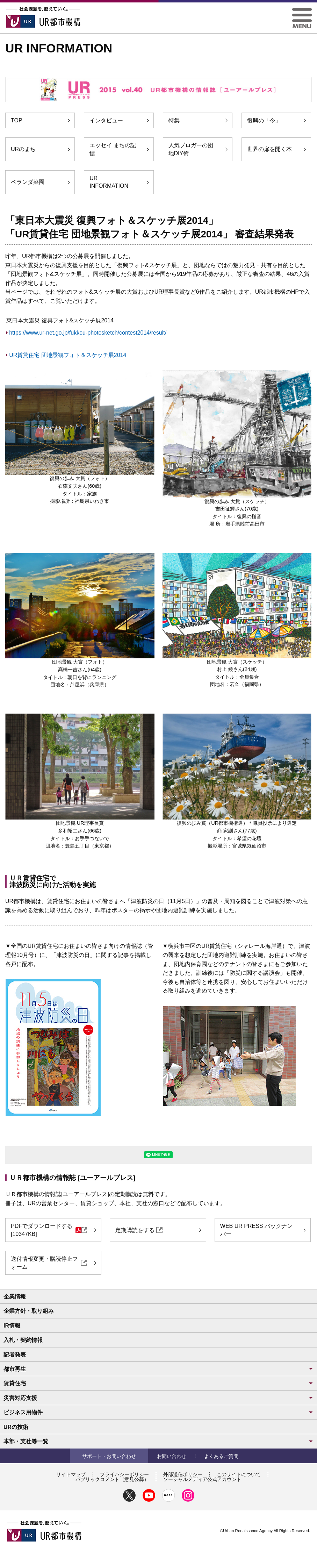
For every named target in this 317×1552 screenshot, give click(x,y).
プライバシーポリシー (124, 1474)
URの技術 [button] (15, 1427)
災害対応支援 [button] (158, 1398)
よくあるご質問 (221, 1456)
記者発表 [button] (14, 1355)
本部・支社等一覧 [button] (158, 1441)
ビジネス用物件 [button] (158, 1412)
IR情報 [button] (11, 1326)
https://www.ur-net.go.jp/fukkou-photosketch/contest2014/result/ (87, 333)
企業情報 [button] (14, 1297)
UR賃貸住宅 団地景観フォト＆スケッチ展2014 (67, 355)
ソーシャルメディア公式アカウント (202, 1479)
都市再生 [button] (158, 1369)
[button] (302, 11)
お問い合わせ (171, 1456)
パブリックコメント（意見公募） (112, 1479)
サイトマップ (71, 1474)
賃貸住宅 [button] (158, 1383)
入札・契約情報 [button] (23, 1340)
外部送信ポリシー (182, 1474)
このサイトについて (239, 1474)
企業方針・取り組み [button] (28, 1311)
